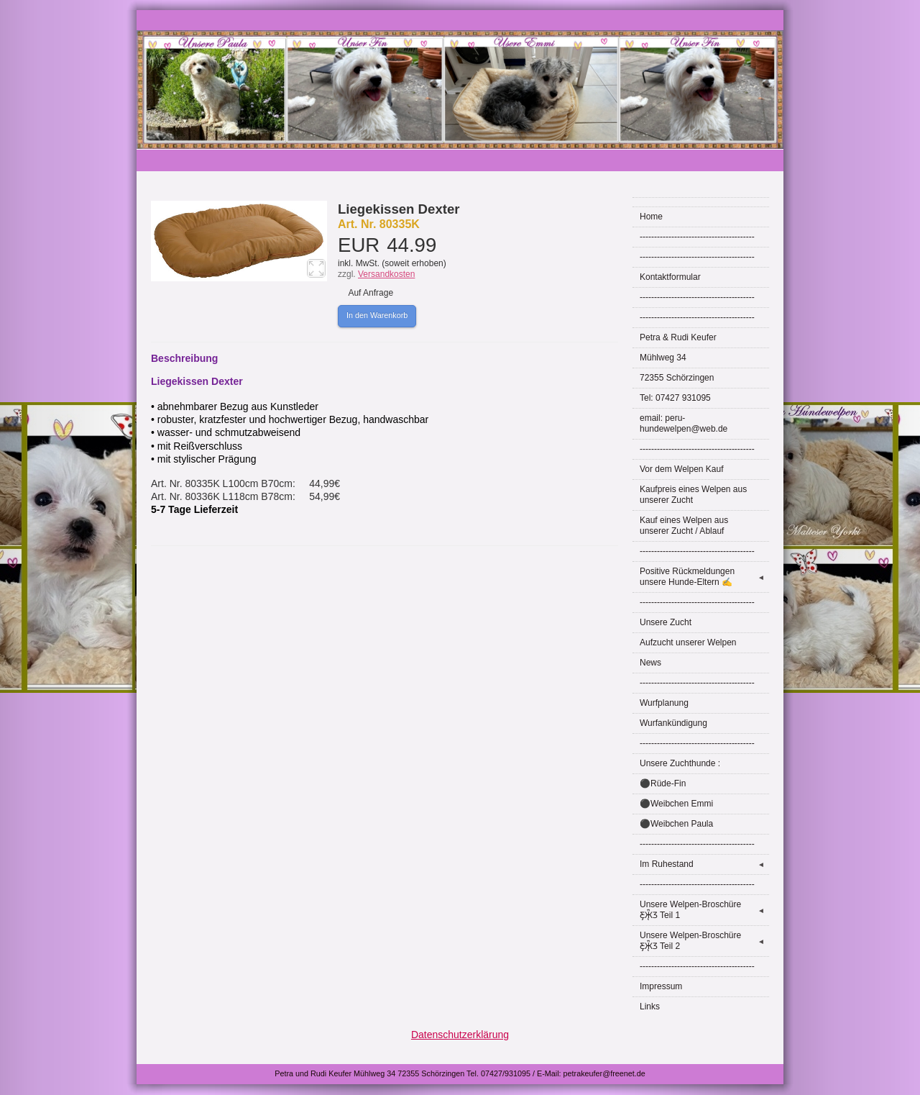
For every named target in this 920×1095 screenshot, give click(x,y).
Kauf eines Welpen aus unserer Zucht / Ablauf (684, 525)
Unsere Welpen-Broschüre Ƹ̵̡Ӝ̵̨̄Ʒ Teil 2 (704, 940)
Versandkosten (386, 274)
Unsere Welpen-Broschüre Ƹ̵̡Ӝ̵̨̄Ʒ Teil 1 (704, 909)
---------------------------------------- (697, 237)
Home (651, 217)
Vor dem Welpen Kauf (682, 469)
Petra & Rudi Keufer (678, 337)
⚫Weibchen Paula (676, 824)
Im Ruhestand (704, 864)
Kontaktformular (670, 277)
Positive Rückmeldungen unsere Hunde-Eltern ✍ (704, 576)
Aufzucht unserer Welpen (688, 642)
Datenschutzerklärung (460, 1034)
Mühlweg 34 (663, 358)
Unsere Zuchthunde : (680, 763)
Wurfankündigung (673, 723)
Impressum (661, 986)
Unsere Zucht (665, 622)
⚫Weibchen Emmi (676, 804)
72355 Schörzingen (677, 378)
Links (650, 1006)
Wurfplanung (664, 703)
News (650, 663)
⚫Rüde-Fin (663, 783)
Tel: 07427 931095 (675, 398)
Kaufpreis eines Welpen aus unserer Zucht (693, 494)
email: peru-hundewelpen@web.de (683, 423)
